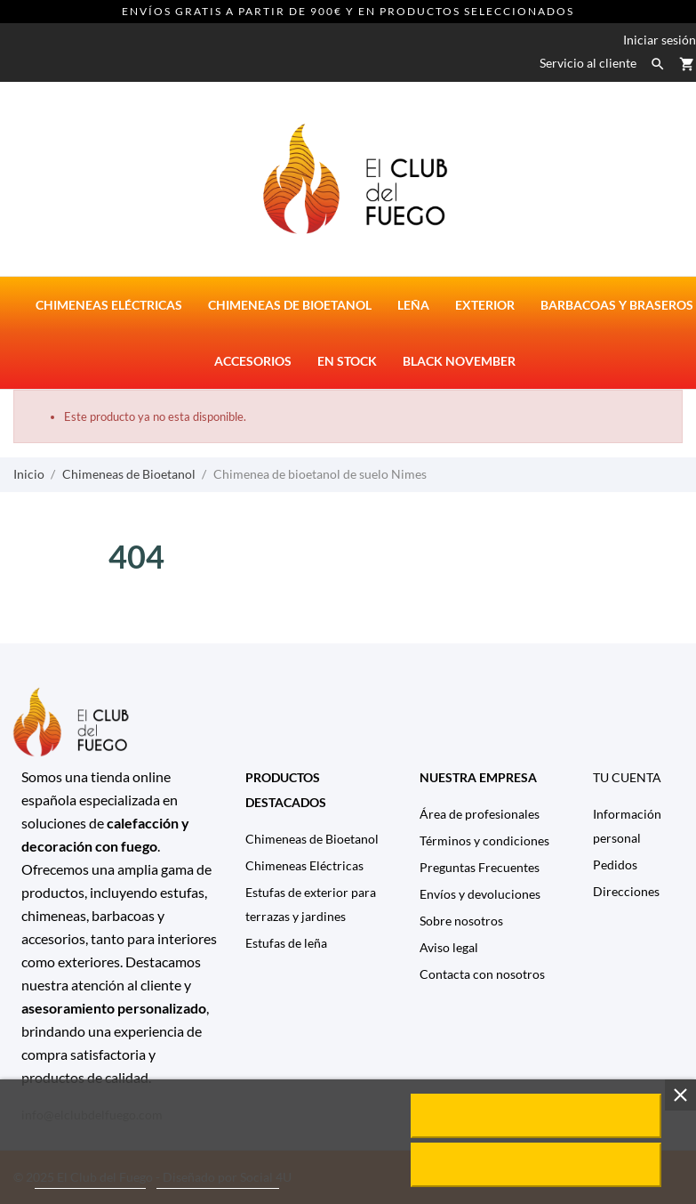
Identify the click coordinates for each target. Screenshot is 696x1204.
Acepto (536, 1116)
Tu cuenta (627, 777)
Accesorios (253, 360)
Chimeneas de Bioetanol (312, 838)
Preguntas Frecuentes (480, 867)
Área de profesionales (480, 813)
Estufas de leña (286, 942)
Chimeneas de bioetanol (290, 304)
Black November (459, 360)
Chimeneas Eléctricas (304, 865)
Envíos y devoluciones (480, 893)
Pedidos (615, 864)
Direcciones (626, 891)
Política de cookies (90, 1180)
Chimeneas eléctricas (109, 304)
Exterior (485, 304)
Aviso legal (449, 947)
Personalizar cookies (217, 1180)
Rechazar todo (535, 1165)
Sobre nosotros (461, 920)
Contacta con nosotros (482, 974)
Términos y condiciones (484, 840)
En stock (347, 360)
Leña (413, 304)
